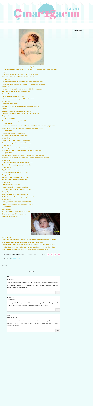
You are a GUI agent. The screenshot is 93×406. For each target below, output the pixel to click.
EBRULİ (9, 277)
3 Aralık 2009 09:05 (11, 280)
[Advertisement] (31, 392)
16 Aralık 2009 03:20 (12, 318)
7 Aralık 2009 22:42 (11, 300)
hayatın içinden (16, 259)
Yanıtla (57, 292)
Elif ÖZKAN (10, 297)
